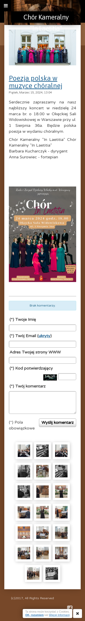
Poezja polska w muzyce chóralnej (35, 81)
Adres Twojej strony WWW (35, 352)
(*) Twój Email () (31, 335)
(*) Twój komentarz (28, 386)
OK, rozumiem (34, 615)
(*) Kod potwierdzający (31, 368)
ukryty (44, 335)
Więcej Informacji (59, 615)
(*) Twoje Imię (23, 319)
